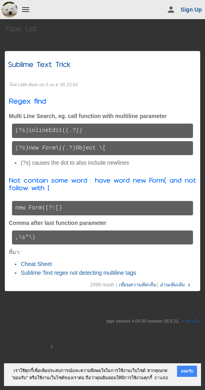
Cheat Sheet (36, 264)
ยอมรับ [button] (187, 371)
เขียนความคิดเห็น (137, 285)
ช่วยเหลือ (190, 321)
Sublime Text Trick (39, 64)
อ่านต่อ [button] (161, 377)
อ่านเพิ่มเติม (176, 285)
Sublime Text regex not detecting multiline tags (78, 273)
